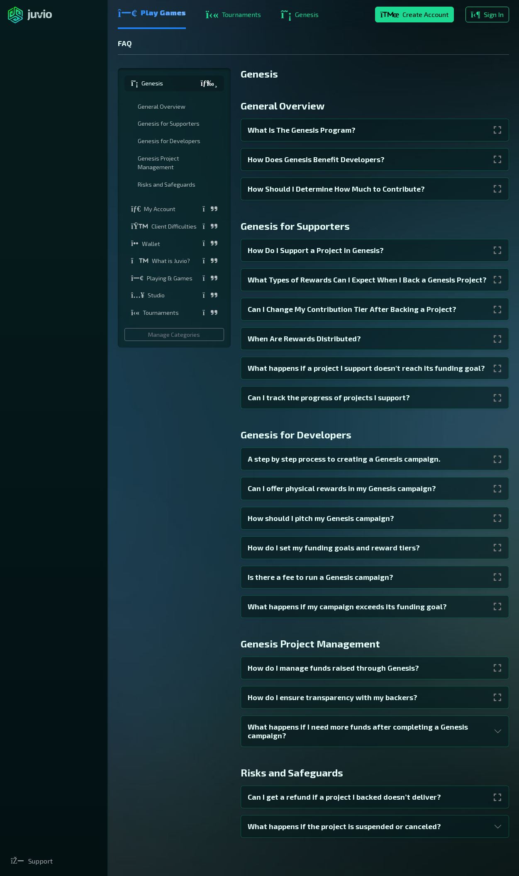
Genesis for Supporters (169, 123)
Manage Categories (174, 334)
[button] (174, 83)
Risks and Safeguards (166, 184)
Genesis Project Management (158, 163)
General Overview (161, 106)
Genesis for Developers (169, 140)
